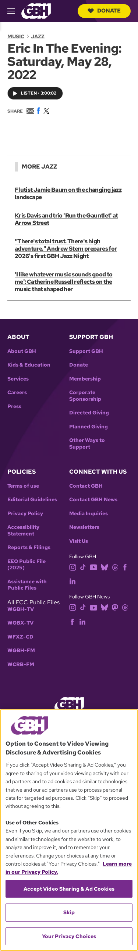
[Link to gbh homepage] (36, 10)
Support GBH (86, 351)
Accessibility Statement (23, 530)
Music (15, 36)
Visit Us (78, 541)
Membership (85, 379)
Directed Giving (89, 413)
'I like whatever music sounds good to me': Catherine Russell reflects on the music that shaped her (63, 282)
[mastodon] (115, 607)
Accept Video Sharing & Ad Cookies (69, 888)
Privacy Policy (25, 513)
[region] (69, 830)
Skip (69, 912)
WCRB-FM (20, 664)
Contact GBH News (93, 499)
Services (18, 379)
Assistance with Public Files (27, 585)
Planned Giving (88, 427)
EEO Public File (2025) (26, 564)
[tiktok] (83, 566)
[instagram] (73, 566)
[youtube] (93, 566)
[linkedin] (72, 580)
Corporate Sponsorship (85, 395)
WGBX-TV (20, 623)
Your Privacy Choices (69, 936)
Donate (104, 10)
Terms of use (23, 486)
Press (14, 406)
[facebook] (125, 566)
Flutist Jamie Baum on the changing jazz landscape (68, 193)
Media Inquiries (88, 513)
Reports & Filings (28, 547)
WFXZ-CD (20, 637)
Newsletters (84, 527)
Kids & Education (28, 365)
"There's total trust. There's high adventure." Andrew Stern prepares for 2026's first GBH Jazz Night (66, 248)
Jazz (38, 36)
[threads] (115, 566)
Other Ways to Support (87, 443)
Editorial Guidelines (32, 499)
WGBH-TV (20, 609)
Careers (17, 392)
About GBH (21, 351)
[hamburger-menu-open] (14, 11)
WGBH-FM (21, 650)
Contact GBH (86, 486)
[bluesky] (104, 566)
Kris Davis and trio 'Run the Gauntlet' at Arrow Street (66, 219)
